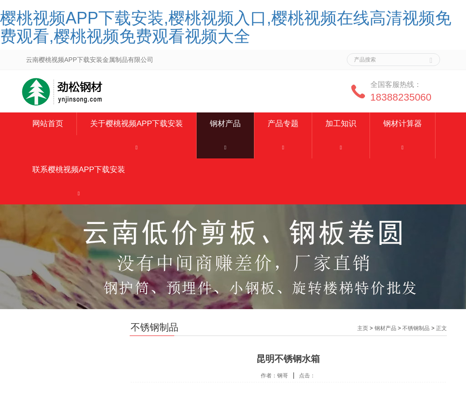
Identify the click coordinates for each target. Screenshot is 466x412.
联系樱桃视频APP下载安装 (78, 169)
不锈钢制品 (416, 328)
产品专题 (283, 123)
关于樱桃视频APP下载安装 (136, 123)
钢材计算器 (402, 123)
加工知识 (340, 123)
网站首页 (47, 123)
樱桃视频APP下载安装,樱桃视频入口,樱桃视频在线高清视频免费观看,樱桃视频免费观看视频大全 (225, 27)
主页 (362, 328)
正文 (441, 328)
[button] (136, 146)
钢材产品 (225, 123)
